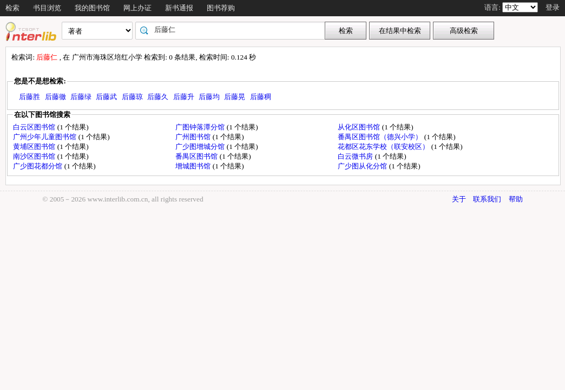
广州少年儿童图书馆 (45, 137)
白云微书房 (356, 156)
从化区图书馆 (360, 127)
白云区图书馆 (35, 127)
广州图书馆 (193, 137)
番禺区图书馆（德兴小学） (381, 137)
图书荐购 (221, 8)
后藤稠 (260, 97)
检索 (12, 8)
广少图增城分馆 (200, 146)
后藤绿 (80, 97)
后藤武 (106, 97)
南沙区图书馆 (35, 156)
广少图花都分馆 (38, 166)
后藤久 (157, 97)
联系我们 (487, 199)
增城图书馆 (193, 166)
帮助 (516, 199)
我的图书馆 (92, 8)
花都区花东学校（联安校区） (384, 146)
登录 (553, 7)
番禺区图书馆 (197, 156)
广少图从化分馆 (363, 166)
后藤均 (209, 97)
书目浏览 (47, 8)
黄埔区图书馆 (35, 146)
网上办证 (137, 8)
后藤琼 (132, 97)
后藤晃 (234, 97)
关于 (459, 199)
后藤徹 (55, 97)
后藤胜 (29, 97)
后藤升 (183, 97)
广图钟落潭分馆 (200, 127)
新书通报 (179, 8)
